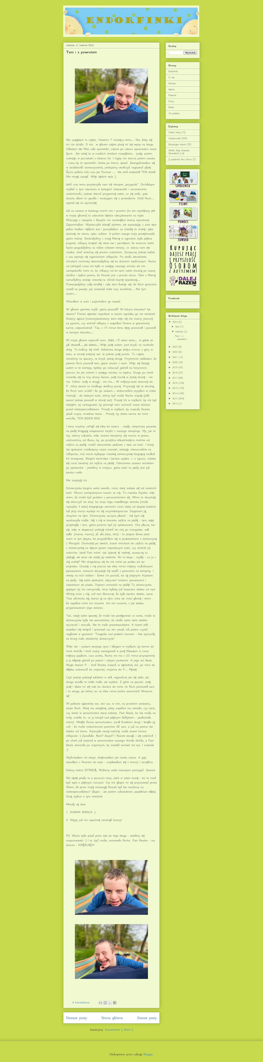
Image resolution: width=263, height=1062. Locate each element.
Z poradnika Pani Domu (180, 159)
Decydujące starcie (177, 144)
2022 (175, 351)
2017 (175, 377)
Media (171, 107)
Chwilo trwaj (174, 132)
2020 (175, 362)
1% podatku (174, 113)
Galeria (171, 89)
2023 (175, 346)
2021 (175, 357)
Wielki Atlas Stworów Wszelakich (178, 152)
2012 (175, 403)
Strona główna (112, 1018)
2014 (175, 393)
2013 (175, 398)
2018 (175, 372)
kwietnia (179, 331)
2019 (175, 367)
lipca (177, 326)
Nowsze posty (76, 1018)
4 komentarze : (82, 1002)
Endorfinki (173, 71)
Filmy (171, 101)
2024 (175, 322)
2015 (175, 388)
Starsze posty (147, 1018)
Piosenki (172, 95)
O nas (171, 77)
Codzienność (174, 138)
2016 (175, 383)
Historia (172, 83)
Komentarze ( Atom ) (119, 1029)
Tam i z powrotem (81, 52)
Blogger (148, 1054)
